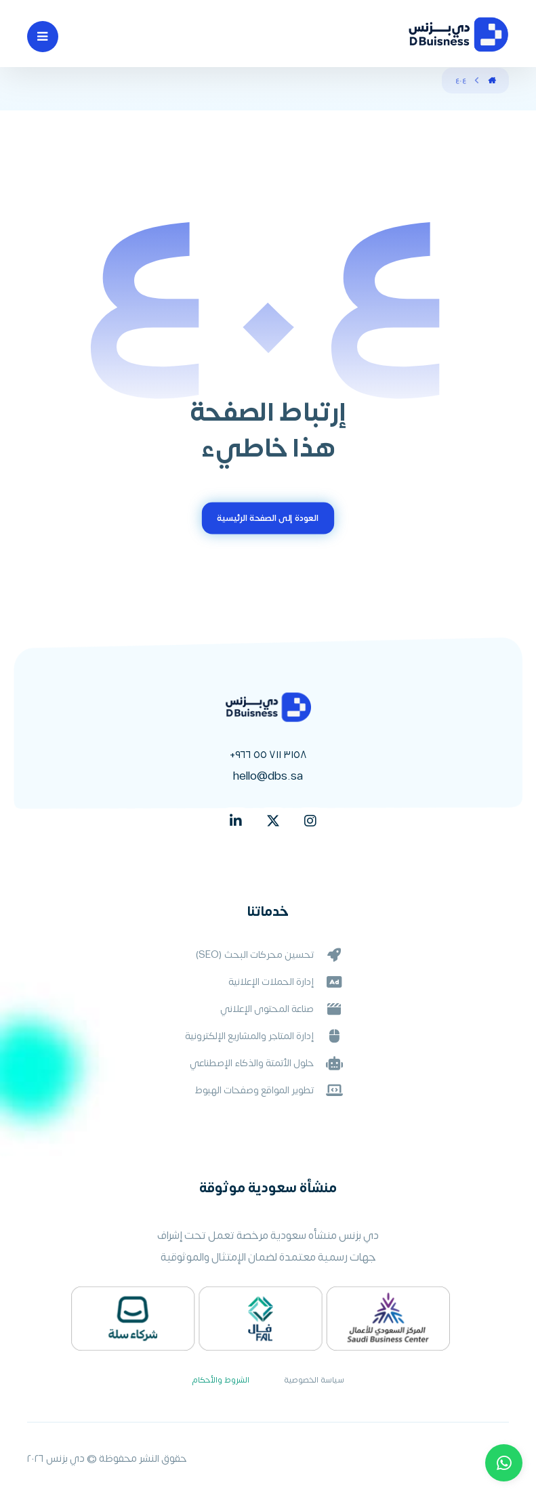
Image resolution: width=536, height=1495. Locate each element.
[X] (273, 821)
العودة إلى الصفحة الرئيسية (267, 518)
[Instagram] (310, 821)
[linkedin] (235, 821)
